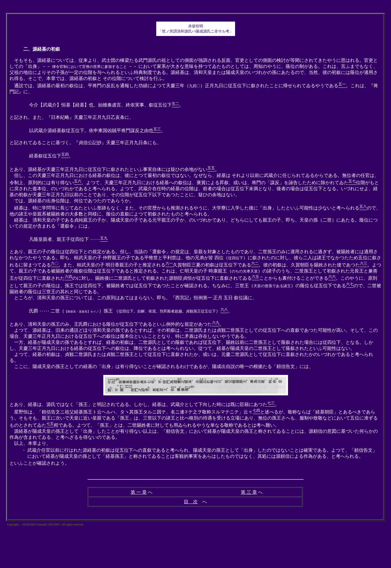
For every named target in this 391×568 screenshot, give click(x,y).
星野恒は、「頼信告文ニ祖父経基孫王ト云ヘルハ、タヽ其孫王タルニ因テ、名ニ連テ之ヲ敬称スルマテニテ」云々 (131, 411)
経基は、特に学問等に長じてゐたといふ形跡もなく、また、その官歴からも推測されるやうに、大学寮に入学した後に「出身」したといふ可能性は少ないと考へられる (184, 207)
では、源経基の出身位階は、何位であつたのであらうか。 (71, 200)
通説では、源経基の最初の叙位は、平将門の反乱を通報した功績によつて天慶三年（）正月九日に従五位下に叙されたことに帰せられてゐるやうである (173, 85)
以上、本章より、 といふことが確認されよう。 (195, 453)
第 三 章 (249, 492)
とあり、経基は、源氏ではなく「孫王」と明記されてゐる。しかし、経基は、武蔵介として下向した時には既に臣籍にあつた (138, 404)
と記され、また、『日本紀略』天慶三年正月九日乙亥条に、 (71, 117)
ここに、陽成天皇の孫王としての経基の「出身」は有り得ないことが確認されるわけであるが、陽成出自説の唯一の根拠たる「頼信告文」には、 (161, 366)
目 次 (191, 501)
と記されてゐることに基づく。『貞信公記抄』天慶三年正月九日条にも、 (85, 142)
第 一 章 (139, 492)
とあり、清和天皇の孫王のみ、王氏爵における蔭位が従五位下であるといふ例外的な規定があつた (110, 324)
